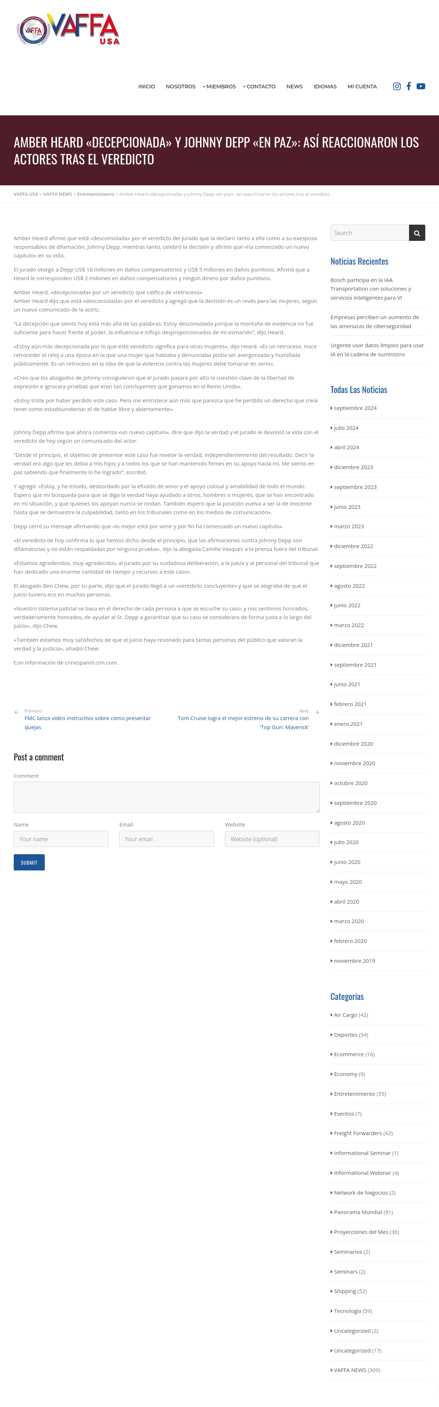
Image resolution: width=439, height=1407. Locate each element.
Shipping (345, 1290)
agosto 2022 (349, 585)
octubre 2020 (351, 782)
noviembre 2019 (354, 960)
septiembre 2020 (355, 802)
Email (126, 824)
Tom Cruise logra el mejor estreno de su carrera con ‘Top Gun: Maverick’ (243, 722)
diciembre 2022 (353, 546)
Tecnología (347, 1310)
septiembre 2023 (355, 486)
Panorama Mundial (358, 1212)
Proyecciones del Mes (361, 1231)
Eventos (344, 1113)
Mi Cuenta (362, 86)
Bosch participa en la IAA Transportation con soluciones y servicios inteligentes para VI (371, 288)
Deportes (346, 1034)
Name (21, 824)
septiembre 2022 (355, 565)
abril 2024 (346, 447)
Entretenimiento (354, 1093)
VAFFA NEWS (350, 1369)
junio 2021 (347, 684)
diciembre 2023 (353, 467)
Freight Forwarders (358, 1133)
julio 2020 (346, 842)
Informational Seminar (362, 1152)
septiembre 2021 (355, 664)
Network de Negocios (361, 1192)
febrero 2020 (350, 940)
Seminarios (348, 1251)
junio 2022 (347, 605)
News (295, 86)
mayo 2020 (348, 881)
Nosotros (181, 86)
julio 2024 (346, 427)
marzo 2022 (349, 624)
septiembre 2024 (355, 407)
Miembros (221, 86)
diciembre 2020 (353, 743)
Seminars (346, 1271)
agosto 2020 (349, 822)
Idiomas (324, 86)
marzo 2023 (349, 526)
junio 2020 (347, 861)
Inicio (146, 86)
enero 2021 (348, 723)
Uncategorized (352, 1330)
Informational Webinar (362, 1172)
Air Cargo (345, 1014)
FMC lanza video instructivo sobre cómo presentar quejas (93, 719)
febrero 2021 (350, 703)
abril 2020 (346, 901)
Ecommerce (349, 1054)
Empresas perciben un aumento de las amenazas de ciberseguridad (375, 321)
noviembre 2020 (354, 763)
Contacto (261, 86)
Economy (345, 1073)
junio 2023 (347, 506)
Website (235, 824)
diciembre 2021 (353, 644)
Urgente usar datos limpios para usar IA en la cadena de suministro (377, 349)
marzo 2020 (349, 921)
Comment (26, 775)
